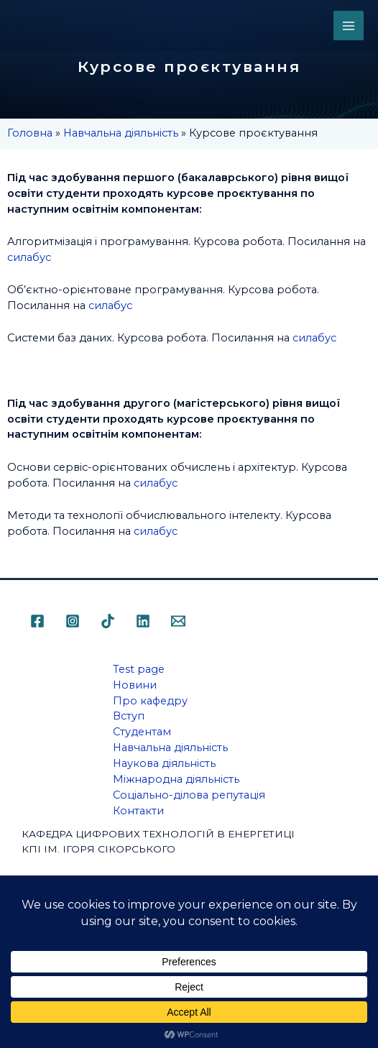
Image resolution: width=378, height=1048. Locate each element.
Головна (29, 133)
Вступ (128, 715)
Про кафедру (150, 700)
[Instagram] (72, 621)
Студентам (142, 731)
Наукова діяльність (164, 763)
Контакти (138, 810)
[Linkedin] (143, 621)
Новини (135, 685)
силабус (29, 257)
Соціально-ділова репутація (189, 795)
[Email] (178, 621)
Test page (139, 669)
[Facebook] (37, 621)
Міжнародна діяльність (176, 779)
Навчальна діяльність (120, 133)
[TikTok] (108, 621)
